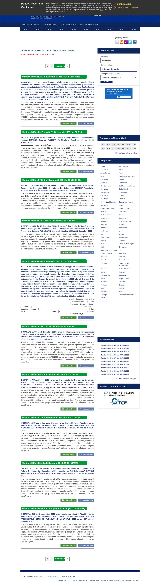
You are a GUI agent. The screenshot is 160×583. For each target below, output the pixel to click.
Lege (120, 231)
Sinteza (121, 285)
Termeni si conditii (106, 580)
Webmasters (126, 580)
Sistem (103, 288)
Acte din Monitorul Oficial (33, 577)
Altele (121, 170)
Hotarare (103, 224)
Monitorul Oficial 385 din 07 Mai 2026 (114, 352)
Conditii (121, 195)
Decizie (103, 212)
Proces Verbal (124, 260)
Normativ (122, 240)
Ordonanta (122, 247)
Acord (102, 167)
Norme (102, 244)
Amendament (105, 173)
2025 (38, 29)
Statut (121, 291)
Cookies (117, 580)
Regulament (123, 275)
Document (104, 221)
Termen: (104, 57)
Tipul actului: (106, 65)
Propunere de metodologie (124, 264)
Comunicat (104, 195)
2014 (129, 148)
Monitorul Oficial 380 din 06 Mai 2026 (114, 364)
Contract (122, 199)
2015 (124, 148)
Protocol (103, 269)
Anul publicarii (68, 25)
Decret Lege (104, 218)
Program (103, 263)
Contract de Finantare (108, 202)
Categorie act (51, 25)
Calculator (104, 179)
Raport (102, 272)
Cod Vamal (104, 189)
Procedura (104, 260)
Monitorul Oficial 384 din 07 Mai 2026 (114, 348)
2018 (122, 29)
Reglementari (105, 275)
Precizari (103, 257)
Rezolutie (103, 282)
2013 (134, 148)
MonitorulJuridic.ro (82, 580)
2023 (62, 29)
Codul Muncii (105, 192)
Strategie (103, 295)
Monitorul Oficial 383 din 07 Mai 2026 (114, 345)
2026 (26, 29)
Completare (123, 192)
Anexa (121, 173)
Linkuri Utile (94, 580)
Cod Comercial (105, 186)
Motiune (103, 240)
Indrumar (103, 228)
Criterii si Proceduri (107, 208)
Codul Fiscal (123, 189)
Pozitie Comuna (106, 253)
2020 (98, 29)
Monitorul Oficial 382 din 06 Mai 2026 (114, 371)
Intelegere (104, 231)
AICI (101, 10)
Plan (120, 250)
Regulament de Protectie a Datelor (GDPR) (92, 3)
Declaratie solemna (107, 215)
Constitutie (104, 199)
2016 (118, 148)
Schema (122, 282)
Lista (102, 234)
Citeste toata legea (68, 123)
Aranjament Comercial (127, 176)
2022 (74, 29)
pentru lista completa (125, 153)
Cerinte (121, 179)
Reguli (102, 279)
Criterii (121, 205)
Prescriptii (122, 257)
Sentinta (103, 285)
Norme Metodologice (126, 244)
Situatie (121, 288)
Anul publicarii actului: (110, 74)
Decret (121, 215)
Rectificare (122, 272)
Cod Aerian (123, 183)
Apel (102, 176)
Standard (103, 291)
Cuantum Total (124, 208)
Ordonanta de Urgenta (108, 250)
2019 (110, 29)
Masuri (121, 234)
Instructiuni (123, 228)
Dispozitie (122, 218)
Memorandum (105, 237)
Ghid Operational (125, 221)
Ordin (102, 247)
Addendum (104, 170)
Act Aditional (123, 167)
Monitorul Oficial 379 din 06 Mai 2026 (114, 361)
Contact (135, 580)
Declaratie (122, 212)
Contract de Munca (125, 202)
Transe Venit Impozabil (127, 295)
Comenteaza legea (86, 123)
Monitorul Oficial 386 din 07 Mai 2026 (114, 355)
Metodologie (123, 237)
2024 (50, 29)
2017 (134, 29)
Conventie (104, 205)
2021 (86, 29)
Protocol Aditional (125, 269)
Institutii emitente (89, 25)
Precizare (122, 253)
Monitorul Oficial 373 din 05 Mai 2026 (114, 374)
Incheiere (122, 224)
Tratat (102, 298)
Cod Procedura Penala (127, 186)
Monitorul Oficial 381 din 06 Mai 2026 (114, 368)
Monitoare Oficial (31, 25)
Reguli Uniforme (124, 279)
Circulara (103, 183)
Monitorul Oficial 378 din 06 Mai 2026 (114, 358)
